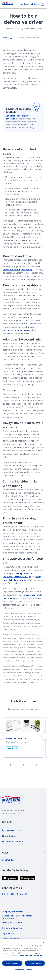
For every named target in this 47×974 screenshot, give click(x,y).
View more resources (16, 738)
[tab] (10, 764)
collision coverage (22, 576)
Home (4, 37)
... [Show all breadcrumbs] (11, 37)
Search (24, 4)
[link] (12, 830)
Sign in (35, 4)
